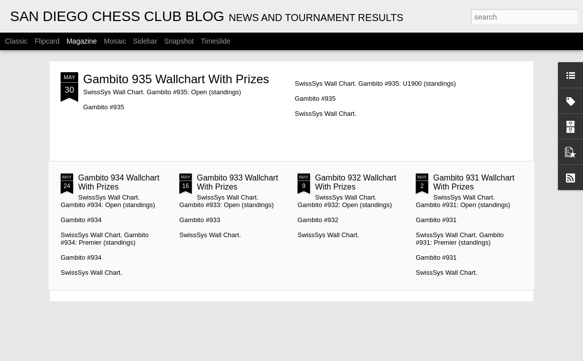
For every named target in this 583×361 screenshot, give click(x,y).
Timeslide (215, 41)
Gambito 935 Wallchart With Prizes (176, 79)
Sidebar (145, 41)
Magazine (82, 41)
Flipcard (47, 41)
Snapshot (179, 41)
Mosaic (115, 41)
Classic (16, 41)
